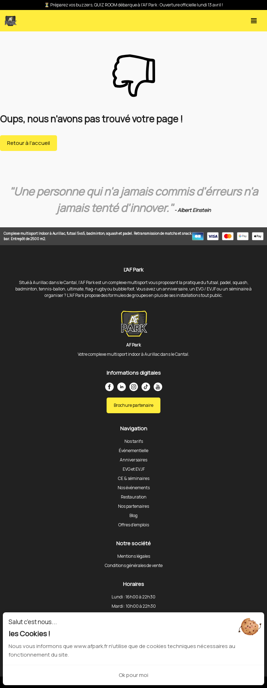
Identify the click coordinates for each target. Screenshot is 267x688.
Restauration (134, 497)
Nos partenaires (133, 506)
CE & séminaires (133, 478)
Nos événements (134, 488)
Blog (133, 515)
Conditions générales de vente (134, 565)
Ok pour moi (133, 675)
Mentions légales (133, 556)
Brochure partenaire (133, 405)
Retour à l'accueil (28, 143)
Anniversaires (133, 460)
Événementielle (133, 450)
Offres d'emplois (133, 525)
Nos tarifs (133, 441)
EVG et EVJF (134, 469)
